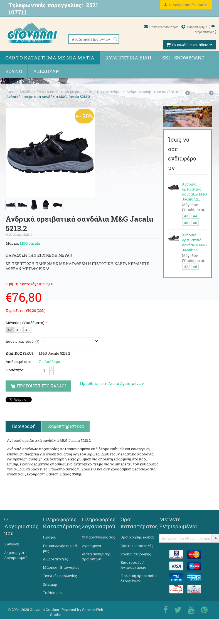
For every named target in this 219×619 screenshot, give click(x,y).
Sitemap (50, 584)
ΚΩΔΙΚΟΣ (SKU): (20, 353)
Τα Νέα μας (53, 592)
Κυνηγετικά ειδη (128, 57)
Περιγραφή (23, 426)
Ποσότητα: (15, 369)
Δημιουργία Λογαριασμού (16, 555)
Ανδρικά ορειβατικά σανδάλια (152, 91)
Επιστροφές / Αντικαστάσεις (133, 565)
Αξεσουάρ (46, 71)
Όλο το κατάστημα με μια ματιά (49, 57)
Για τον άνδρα (108, 91)
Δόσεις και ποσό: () (22, 341)
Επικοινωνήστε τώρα (161, 27)
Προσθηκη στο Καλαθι (38, 386)
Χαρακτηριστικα (66, 426)
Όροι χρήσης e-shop (137, 537)
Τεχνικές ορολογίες (60, 575)
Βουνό (13, 71)
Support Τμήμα (194, 27)
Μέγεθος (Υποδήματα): (25, 322)
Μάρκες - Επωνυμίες (61, 567)
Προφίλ (49, 537)
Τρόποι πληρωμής (135, 554)
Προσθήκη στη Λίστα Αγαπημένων (112, 383)
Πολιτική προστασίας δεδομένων (139, 578)
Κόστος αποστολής (136, 545)
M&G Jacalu (30, 243)
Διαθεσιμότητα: (19, 361)
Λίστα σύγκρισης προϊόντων (96, 557)
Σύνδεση (11, 544)
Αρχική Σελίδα (18, 91)
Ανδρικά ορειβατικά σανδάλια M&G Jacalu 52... (194, 192)
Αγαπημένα (91, 545)
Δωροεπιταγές (55, 559)
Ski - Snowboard (183, 57)
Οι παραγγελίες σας (98, 537)
